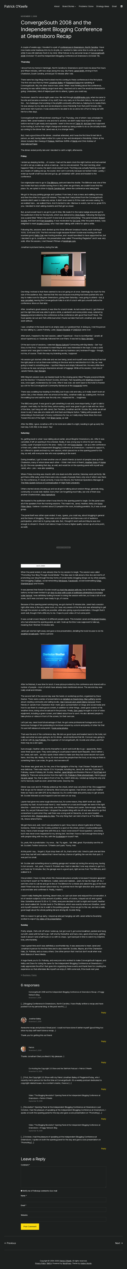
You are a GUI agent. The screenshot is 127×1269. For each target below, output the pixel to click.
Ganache (25, 315)
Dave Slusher (76, 445)
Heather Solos (91, 462)
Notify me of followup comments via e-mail (40, 1191)
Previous (11, 1243)
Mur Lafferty (89, 699)
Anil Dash (88, 123)
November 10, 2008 (35, 1071)
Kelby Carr (39, 235)
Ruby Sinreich (87, 339)
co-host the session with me (69, 590)
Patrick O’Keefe (65, 1261)
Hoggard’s (77, 385)
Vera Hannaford (48, 494)
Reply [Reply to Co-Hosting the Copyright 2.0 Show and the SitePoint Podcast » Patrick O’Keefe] (103, 1089)
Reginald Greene (98, 619)
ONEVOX (77, 330)
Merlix (75, 141)
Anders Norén (85, 1263)
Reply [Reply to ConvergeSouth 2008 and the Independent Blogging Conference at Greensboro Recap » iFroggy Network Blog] (103, 1012)
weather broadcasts (30, 634)
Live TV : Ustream (40, 565)
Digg (99, 581)
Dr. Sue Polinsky (39, 740)
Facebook (72, 581)
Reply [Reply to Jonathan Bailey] (103, 1041)
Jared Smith (79, 71)
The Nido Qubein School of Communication (39, 483)
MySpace (63, 581)
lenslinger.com (69, 241)
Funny (34, 975)
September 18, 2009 (35, 1101)
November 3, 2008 (35, 1022)
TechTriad (97, 772)
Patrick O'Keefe (16, 6)
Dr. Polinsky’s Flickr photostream (79, 775)
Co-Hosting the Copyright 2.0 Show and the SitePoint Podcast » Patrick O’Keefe (60, 1068)
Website (24, 1215)
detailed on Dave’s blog (73, 699)
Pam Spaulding (46, 221)
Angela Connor (43, 223)
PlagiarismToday (73, 83)
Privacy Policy (40, 1263)
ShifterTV (25, 775)
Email (23, 1205)
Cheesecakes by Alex (45, 816)
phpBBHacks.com (81, 97)
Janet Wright (67, 772)
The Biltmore (52, 182)
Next (117, 1243)
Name (24, 1196)
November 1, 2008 (29, 16)
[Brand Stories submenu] (75, 6)
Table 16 (79, 123)
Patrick (31, 1047)
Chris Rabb (80, 215)
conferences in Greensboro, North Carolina (79, 47)
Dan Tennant (40, 371)
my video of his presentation (49, 919)
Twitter (38, 581)
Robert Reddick (63, 330)
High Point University (70, 483)
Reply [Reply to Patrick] (103, 1062)
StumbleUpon (27, 583)
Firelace (51, 141)
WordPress (67, 1263)
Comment (25, 1165)
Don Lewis (78, 710)
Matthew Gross (92, 380)
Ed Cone (76, 221)
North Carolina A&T (56, 188)
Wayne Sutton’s (62, 345)
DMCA (49, 1263)
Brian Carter (56, 418)
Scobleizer (60, 836)
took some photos (60, 728)
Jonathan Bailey (56, 83)
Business (26, 975)
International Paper (29, 144)
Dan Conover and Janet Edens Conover (77, 702)
